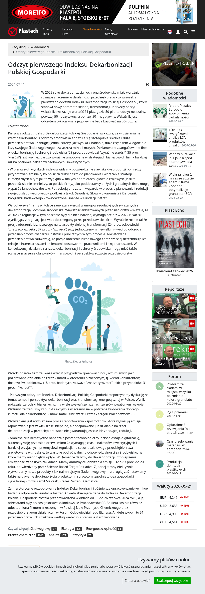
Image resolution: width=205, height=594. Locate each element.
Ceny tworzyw (111, 31)
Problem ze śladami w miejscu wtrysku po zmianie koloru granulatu (179, 393)
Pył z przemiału (178, 414)
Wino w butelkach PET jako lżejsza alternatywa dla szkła (182, 160)
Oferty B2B (47, 31)
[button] (178, 31)
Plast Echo (174, 210)
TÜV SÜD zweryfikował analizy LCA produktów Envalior (178, 137)
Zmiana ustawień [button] (137, 580)
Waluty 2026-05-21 (174, 486)
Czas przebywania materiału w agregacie (180, 447)
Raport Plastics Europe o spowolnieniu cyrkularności (180, 111)
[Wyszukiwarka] (185, 31)
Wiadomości (92, 29)
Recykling (18, 47)
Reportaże (174, 289)
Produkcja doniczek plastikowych (176, 467)
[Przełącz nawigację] (193, 31)
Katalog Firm (67, 31)
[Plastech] (23, 31)
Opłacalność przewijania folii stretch (180, 429)
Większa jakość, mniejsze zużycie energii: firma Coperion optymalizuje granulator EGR (181, 184)
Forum (133, 29)
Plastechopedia (152, 29)
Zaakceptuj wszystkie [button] (172, 580)
